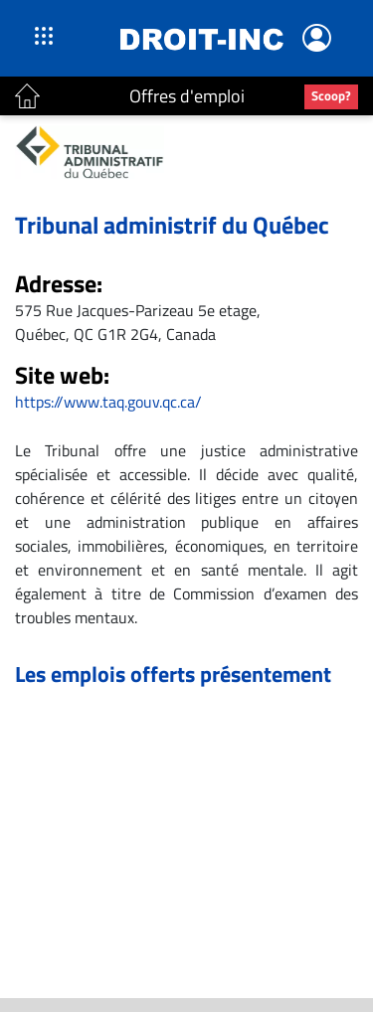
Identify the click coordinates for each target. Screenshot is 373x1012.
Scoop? (331, 95)
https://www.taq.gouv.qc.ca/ (108, 402)
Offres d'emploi (187, 96)
